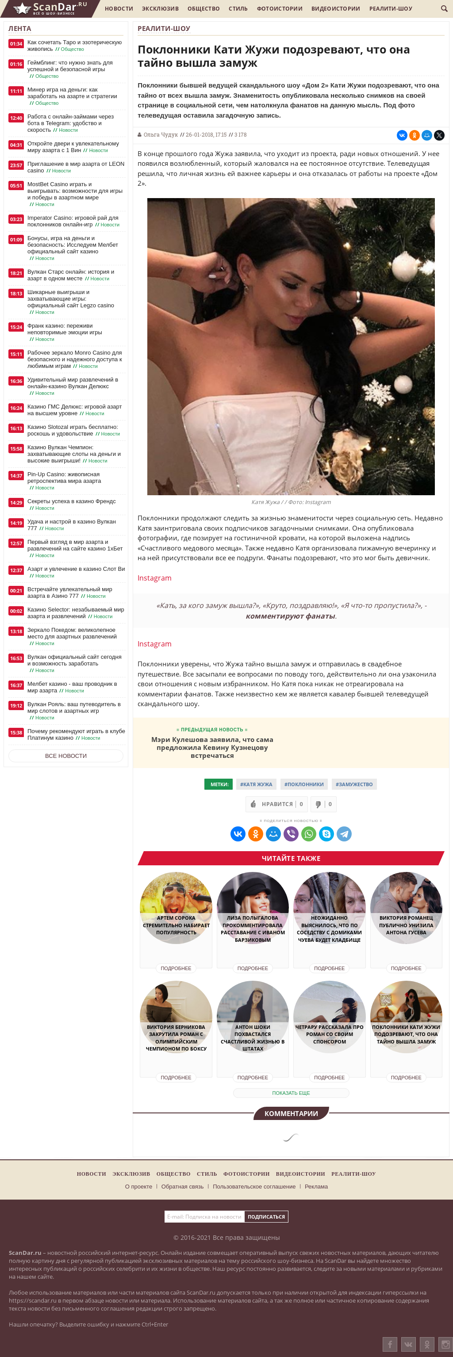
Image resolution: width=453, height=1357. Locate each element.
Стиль (238, 8)
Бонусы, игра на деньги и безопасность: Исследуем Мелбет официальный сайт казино (72, 248)
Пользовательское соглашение (254, 1186)
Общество (204, 8)
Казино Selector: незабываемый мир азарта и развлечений (75, 613)
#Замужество (354, 784)
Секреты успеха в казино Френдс (71, 505)
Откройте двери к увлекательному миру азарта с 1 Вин (73, 147)
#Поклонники (304, 784)
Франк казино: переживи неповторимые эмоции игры (64, 332)
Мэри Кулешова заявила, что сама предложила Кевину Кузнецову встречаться (212, 747)
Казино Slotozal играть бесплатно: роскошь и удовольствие (74, 430)
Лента (19, 28)
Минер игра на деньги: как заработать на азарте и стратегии (72, 96)
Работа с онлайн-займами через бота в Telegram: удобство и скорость (70, 123)
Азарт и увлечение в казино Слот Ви (76, 572)
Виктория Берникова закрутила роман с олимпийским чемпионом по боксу (176, 1038)
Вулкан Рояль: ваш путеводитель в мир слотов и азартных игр (74, 711)
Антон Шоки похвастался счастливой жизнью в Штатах (252, 1038)
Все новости (66, 756)
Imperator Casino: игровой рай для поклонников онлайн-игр (74, 221)
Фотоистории (280, 8)
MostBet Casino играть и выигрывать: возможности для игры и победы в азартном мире (75, 194)
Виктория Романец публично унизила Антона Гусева (406, 925)
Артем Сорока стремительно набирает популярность (176, 925)
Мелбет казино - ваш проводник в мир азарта (72, 687)
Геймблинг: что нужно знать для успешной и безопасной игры (70, 69)
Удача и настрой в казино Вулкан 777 (71, 525)
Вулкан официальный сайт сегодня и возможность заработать (74, 664)
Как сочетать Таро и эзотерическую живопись (74, 46)
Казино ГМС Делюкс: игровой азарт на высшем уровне (74, 410)
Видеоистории (336, 8)
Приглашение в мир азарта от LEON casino (75, 167)
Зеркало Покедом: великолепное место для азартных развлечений (72, 637)
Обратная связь (182, 1186)
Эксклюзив (160, 8)
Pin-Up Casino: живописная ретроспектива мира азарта (64, 481)
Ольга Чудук (161, 134)
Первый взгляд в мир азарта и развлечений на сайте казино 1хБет (75, 549)
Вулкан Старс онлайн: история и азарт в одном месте (70, 275)
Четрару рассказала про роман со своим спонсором (330, 1034)
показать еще (291, 1093)
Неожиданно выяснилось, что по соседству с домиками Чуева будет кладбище (329, 928)
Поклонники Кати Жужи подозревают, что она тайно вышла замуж (406, 1034)
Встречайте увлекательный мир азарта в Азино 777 (69, 593)
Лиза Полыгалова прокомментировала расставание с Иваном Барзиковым (253, 928)
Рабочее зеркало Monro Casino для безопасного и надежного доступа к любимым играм (74, 359)
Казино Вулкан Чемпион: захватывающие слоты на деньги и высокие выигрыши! (74, 454)
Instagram (155, 578)
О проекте (138, 1186)
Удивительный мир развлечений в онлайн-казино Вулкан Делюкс (72, 386)
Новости (119, 8)
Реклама (316, 1186)
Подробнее (176, 968)
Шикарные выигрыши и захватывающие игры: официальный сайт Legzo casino (70, 302)
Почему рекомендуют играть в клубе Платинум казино (76, 735)
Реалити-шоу (390, 8)
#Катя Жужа (256, 784)
